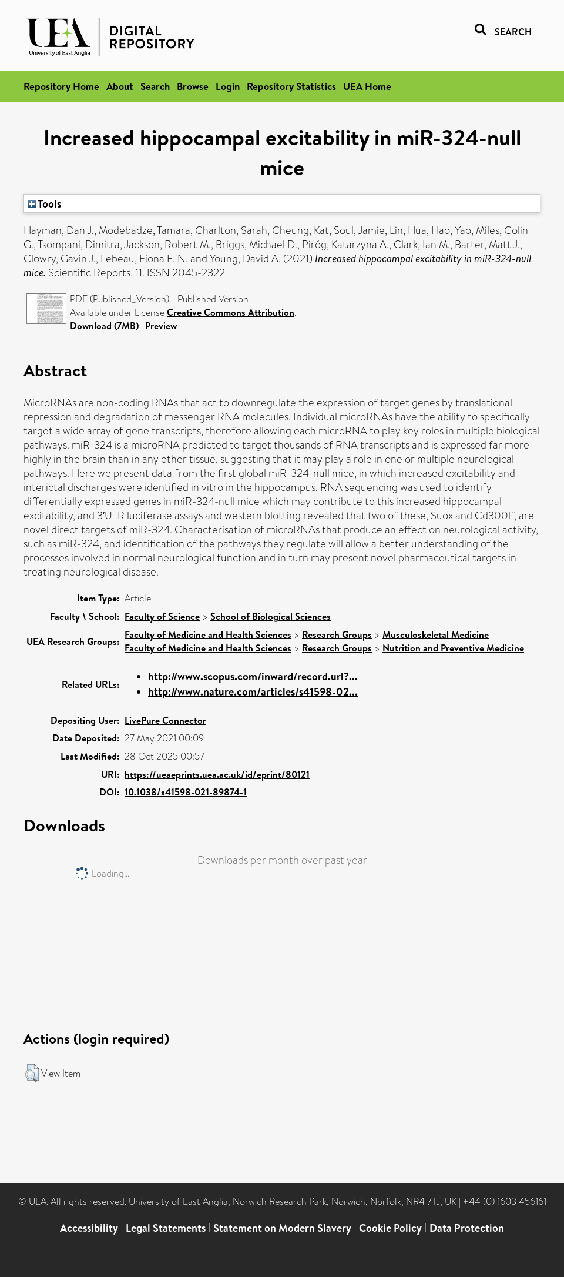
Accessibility (89, 1228)
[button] (32, 1073)
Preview (161, 325)
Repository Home (61, 86)
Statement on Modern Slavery (282, 1228)
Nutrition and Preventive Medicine (453, 647)
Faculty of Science (162, 616)
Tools (45, 203)
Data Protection (466, 1228)
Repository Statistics (291, 86)
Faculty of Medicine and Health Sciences (208, 634)
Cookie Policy (390, 1228)
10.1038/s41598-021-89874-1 (186, 791)
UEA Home (367, 86)
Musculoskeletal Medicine (435, 634)
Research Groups (337, 634)
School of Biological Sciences (270, 616)
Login (228, 86)
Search (155, 86)
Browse (193, 86)
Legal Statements (166, 1228)
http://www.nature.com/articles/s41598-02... (253, 691)
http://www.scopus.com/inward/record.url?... (253, 676)
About (119, 86)
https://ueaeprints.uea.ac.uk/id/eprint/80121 (217, 774)
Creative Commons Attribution (230, 312)
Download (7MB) (104, 325)
